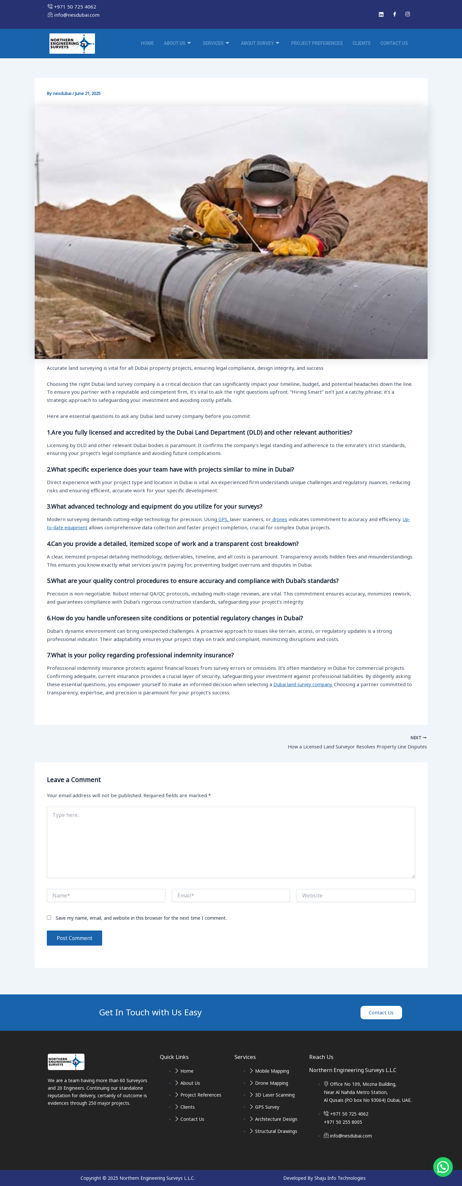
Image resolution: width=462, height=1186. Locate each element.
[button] (443, 1167)
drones (280, 519)
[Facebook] (394, 14)
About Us (177, 44)
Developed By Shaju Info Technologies (324, 1178)
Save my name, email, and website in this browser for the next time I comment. (141, 919)
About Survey (260, 44)
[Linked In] (381, 14)
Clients (361, 43)
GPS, (223, 519)
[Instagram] (408, 14)
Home (147, 43)
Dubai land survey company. (305, 684)
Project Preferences (316, 43)
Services (216, 44)
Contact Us (394, 43)
